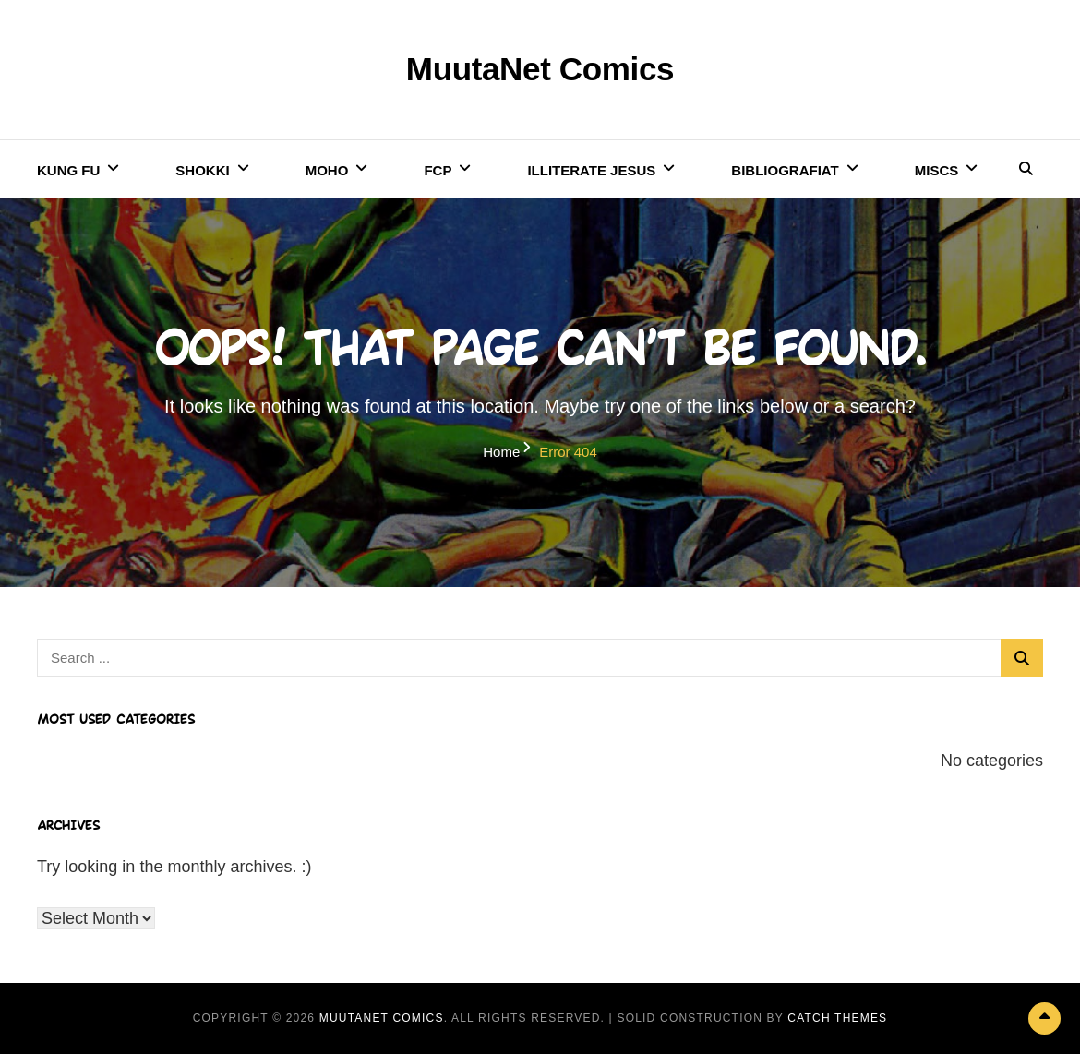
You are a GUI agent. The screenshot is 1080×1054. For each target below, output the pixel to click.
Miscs (937, 170)
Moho (327, 170)
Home (501, 452)
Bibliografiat (784, 170)
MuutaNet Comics (540, 69)
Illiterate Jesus (591, 170)
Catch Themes (837, 1018)
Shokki (202, 170)
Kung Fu (68, 170)
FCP (437, 170)
